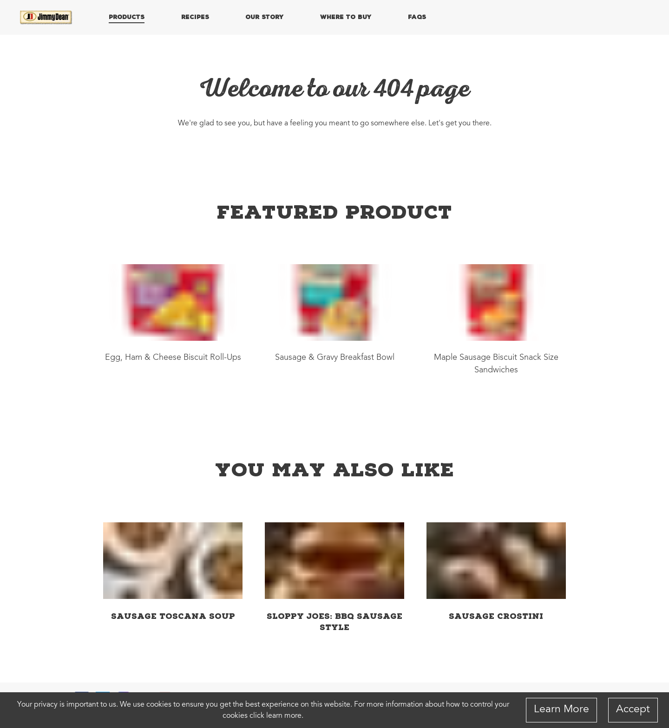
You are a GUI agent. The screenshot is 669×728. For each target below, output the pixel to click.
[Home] (46, 18)
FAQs (417, 17)
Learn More (561, 709)
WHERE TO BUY (345, 17)
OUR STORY (264, 17)
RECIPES (195, 17)
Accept (633, 709)
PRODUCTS (126, 17)
